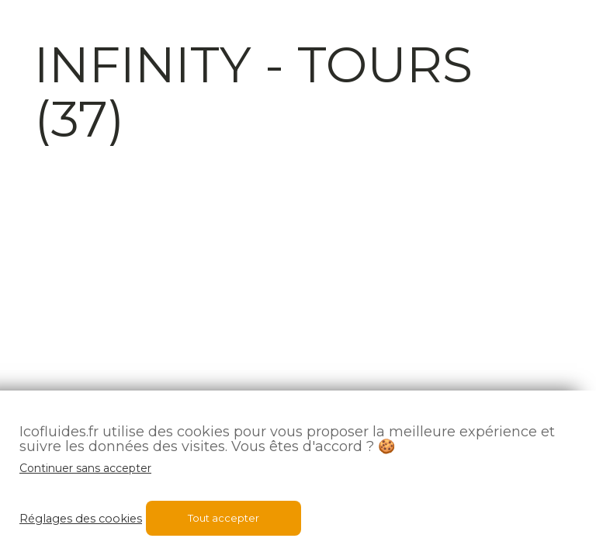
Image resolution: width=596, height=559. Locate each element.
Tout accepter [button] (223, 518)
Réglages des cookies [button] (80, 519)
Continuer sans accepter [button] (85, 468)
